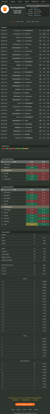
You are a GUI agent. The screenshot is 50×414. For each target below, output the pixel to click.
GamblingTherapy (26, 400)
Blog (43, 1)
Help (13, 409)
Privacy (18, 409)
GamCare (35, 400)
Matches (4, 1)
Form (27, 1)
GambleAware (15, 400)
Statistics (35, 1)
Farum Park (37, 9)
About (30, 409)
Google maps (37, 15)
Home (17, 21)
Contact (36, 409)
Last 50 (29, 21)
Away (21, 21)
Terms (24, 409)
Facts (20, 1)
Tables (12, 1)
